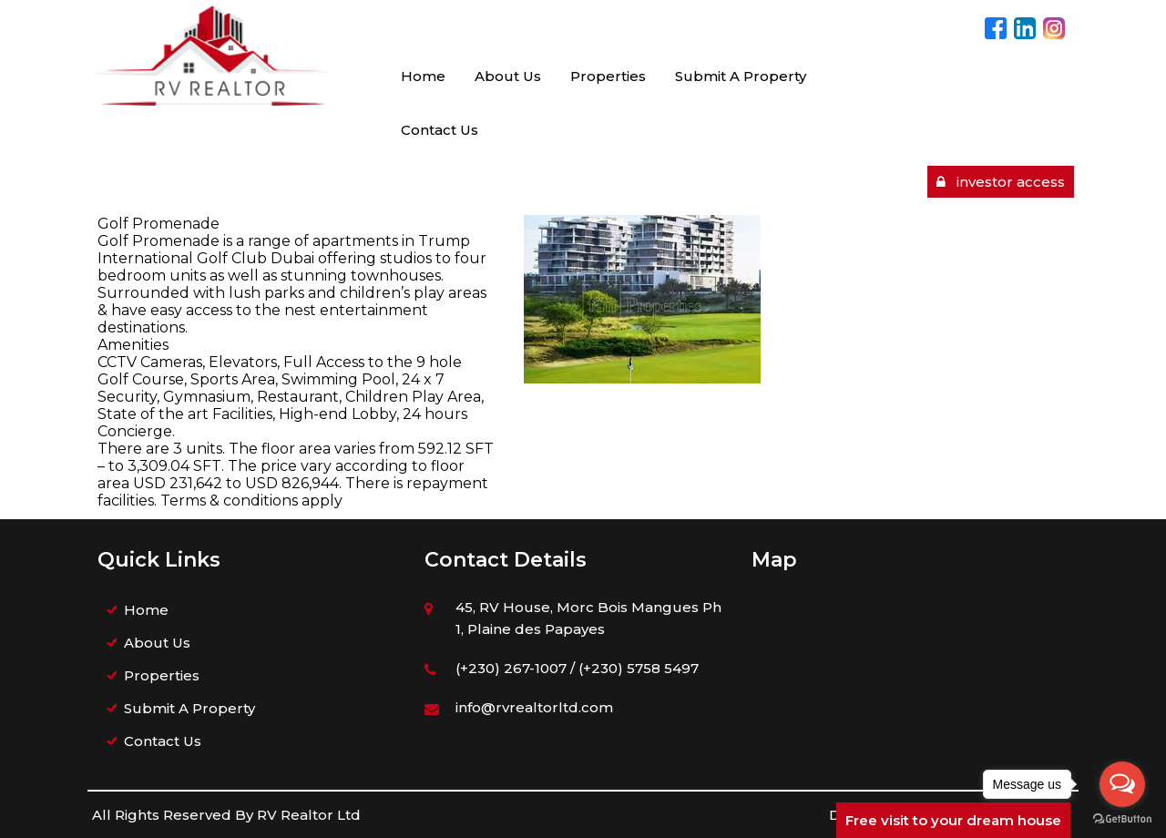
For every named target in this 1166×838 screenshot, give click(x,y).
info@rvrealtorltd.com (534, 707)
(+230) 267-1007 (511, 668)
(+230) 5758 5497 (638, 668)
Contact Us (439, 129)
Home (423, 76)
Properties (608, 76)
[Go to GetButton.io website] (1122, 819)
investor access (1000, 181)
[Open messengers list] (1122, 784)
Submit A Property (740, 76)
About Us (508, 76)
